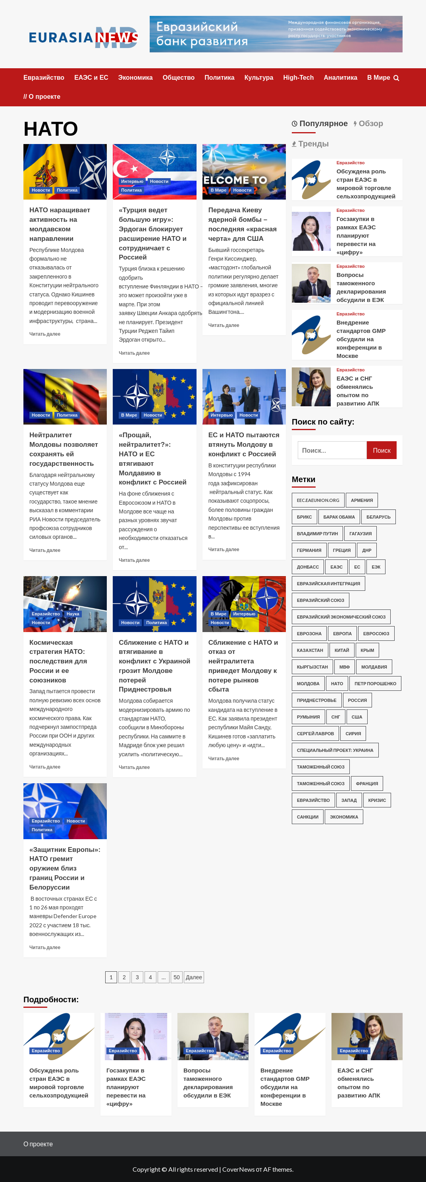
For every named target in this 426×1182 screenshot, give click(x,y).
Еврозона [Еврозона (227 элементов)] (309, 633)
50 (176, 977)
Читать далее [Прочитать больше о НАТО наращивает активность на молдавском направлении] (44, 334)
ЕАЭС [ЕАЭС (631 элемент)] (336, 566)
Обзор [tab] (370, 123)
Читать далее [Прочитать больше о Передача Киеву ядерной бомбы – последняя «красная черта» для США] (223, 325)
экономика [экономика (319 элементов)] (344, 816)
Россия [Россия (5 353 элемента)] (357, 700)
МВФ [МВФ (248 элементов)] (344, 666)
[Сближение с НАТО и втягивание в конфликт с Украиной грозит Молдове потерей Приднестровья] (154, 604)
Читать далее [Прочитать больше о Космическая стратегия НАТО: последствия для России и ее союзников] (44, 767)
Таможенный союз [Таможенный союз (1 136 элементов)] (321, 766)
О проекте (38, 1143)
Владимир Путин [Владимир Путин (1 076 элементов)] (317, 533)
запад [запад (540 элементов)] (349, 800)
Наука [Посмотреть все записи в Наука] (73, 613)
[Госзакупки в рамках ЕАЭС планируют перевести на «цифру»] (311, 230)
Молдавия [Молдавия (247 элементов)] (374, 666)
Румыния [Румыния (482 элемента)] (308, 716)
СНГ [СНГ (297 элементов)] (336, 716)
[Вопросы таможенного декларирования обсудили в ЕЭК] (311, 282)
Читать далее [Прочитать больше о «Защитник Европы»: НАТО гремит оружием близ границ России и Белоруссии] (44, 947)
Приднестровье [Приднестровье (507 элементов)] (317, 700)
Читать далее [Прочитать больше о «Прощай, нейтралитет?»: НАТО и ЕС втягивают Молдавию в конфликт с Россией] (134, 560)
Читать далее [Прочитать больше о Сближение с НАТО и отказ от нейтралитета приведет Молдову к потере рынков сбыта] (223, 758)
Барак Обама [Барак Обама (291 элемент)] (339, 516)
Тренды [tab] (312, 143)
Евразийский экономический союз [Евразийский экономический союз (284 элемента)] (341, 616)
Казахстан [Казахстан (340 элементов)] (310, 650)
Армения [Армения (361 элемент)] (362, 500)
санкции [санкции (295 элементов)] (307, 816)
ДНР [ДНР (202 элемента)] (366, 550)
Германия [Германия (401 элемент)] (309, 550)
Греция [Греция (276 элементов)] (342, 550)
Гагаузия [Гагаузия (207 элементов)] (360, 533)
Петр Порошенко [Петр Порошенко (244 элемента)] (375, 683)
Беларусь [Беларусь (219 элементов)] (378, 516)
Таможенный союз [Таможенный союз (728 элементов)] (321, 783)
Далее (194, 977)
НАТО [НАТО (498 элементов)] (337, 683)
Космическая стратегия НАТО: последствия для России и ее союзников (58, 661)
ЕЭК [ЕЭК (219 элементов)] (376, 566)
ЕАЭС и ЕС (91, 77)
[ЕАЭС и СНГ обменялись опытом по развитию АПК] (311, 386)
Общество (179, 77)
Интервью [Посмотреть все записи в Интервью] (132, 181)
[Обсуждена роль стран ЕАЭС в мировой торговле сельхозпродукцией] (311, 179)
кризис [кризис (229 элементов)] (377, 800)
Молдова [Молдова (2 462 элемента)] (308, 683)
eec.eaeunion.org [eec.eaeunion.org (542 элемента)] (318, 500)
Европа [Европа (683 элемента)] (342, 633)
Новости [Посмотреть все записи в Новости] (41, 190)
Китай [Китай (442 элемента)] (342, 650)
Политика (219, 77)
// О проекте (41, 96)
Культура (259, 77)
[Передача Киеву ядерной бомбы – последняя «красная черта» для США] (244, 172)
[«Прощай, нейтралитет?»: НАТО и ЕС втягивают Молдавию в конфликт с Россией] (154, 397)
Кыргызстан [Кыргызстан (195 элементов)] (312, 666)
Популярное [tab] (322, 123)
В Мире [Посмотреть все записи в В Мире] (219, 190)
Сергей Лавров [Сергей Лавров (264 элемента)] (315, 733)
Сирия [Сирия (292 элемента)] (353, 733)
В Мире (378, 77)
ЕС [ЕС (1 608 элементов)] (357, 566)
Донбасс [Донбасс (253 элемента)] (308, 566)
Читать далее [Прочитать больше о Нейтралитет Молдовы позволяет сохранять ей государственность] (44, 550)
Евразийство (43, 77)
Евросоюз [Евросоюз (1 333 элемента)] (376, 633)
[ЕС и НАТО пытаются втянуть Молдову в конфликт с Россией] (244, 397)
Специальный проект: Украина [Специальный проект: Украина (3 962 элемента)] (335, 750)
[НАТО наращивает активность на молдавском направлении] (65, 172)
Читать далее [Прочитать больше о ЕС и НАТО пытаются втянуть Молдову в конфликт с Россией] (223, 549)
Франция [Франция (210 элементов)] (367, 783)
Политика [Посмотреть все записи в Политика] (67, 190)
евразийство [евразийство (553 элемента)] (313, 800)
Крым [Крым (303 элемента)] (367, 650)
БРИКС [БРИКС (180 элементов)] (304, 516)
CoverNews (238, 1169)
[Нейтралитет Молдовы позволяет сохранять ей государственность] (65, 397)
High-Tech (298, 77)
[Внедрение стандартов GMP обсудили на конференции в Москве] (311, 334)
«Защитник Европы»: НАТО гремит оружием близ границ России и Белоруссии (64, 868)
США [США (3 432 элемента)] (357, 716)
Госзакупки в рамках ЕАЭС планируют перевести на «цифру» (356, 235)
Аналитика (340, 77)
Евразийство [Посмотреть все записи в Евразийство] (46, 613)
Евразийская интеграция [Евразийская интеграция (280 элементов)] (328, 583)
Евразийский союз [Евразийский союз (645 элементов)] (320, 600)
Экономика (135, 77)
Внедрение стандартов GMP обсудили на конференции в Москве (361, 339)
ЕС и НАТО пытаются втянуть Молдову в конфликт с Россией (244, 444)
